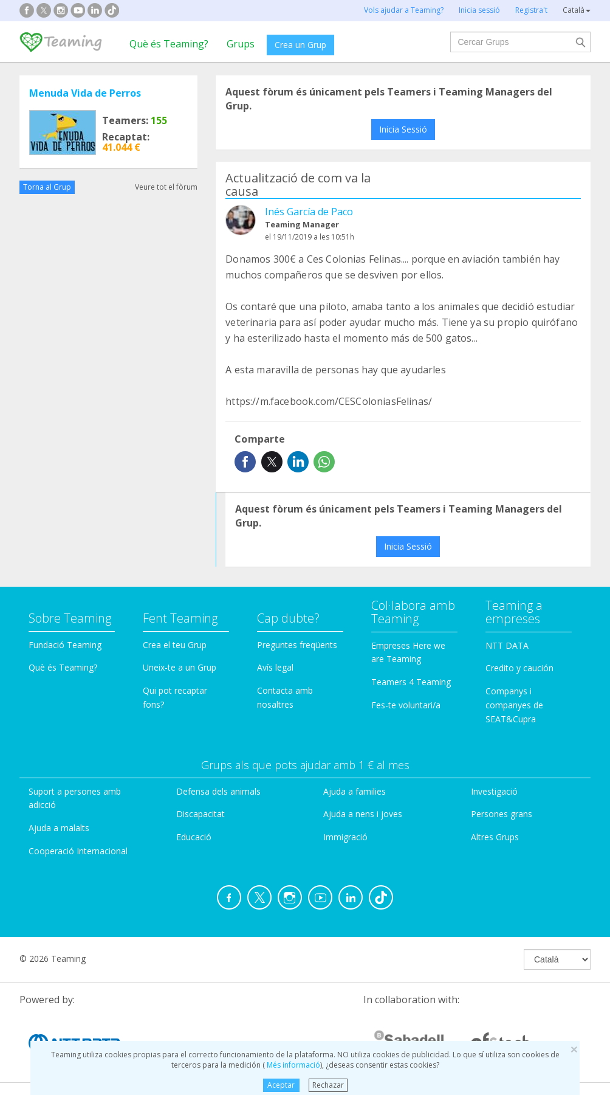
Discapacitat (200, 814)
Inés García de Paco (309, 211)
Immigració (345, 837)
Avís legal (275, 667)
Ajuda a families (354, 791)
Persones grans (501, 814)
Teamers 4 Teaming (411, 682)
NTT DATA (507, 645)
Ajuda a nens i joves (362, 814)
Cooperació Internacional (78, 851)
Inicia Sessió (403, 129)
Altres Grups (495, 837)
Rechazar (328, 1085)
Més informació (292, 1065)
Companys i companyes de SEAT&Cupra (514, 705)
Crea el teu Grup (175, 645)
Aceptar (281, 1085)
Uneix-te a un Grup (179, 667)
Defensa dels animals (218, 791)
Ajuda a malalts (59, 828)
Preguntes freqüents (297, 645)
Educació (193, 837)
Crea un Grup (300, 44)
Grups (241, 43)
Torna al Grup (47, 187)
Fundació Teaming (65, 645)
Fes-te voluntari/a (405, 705)
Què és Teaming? (168, 43)
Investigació (494, 791)
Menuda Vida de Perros (85, 93)
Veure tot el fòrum (166, 187)
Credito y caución (519, 668)
